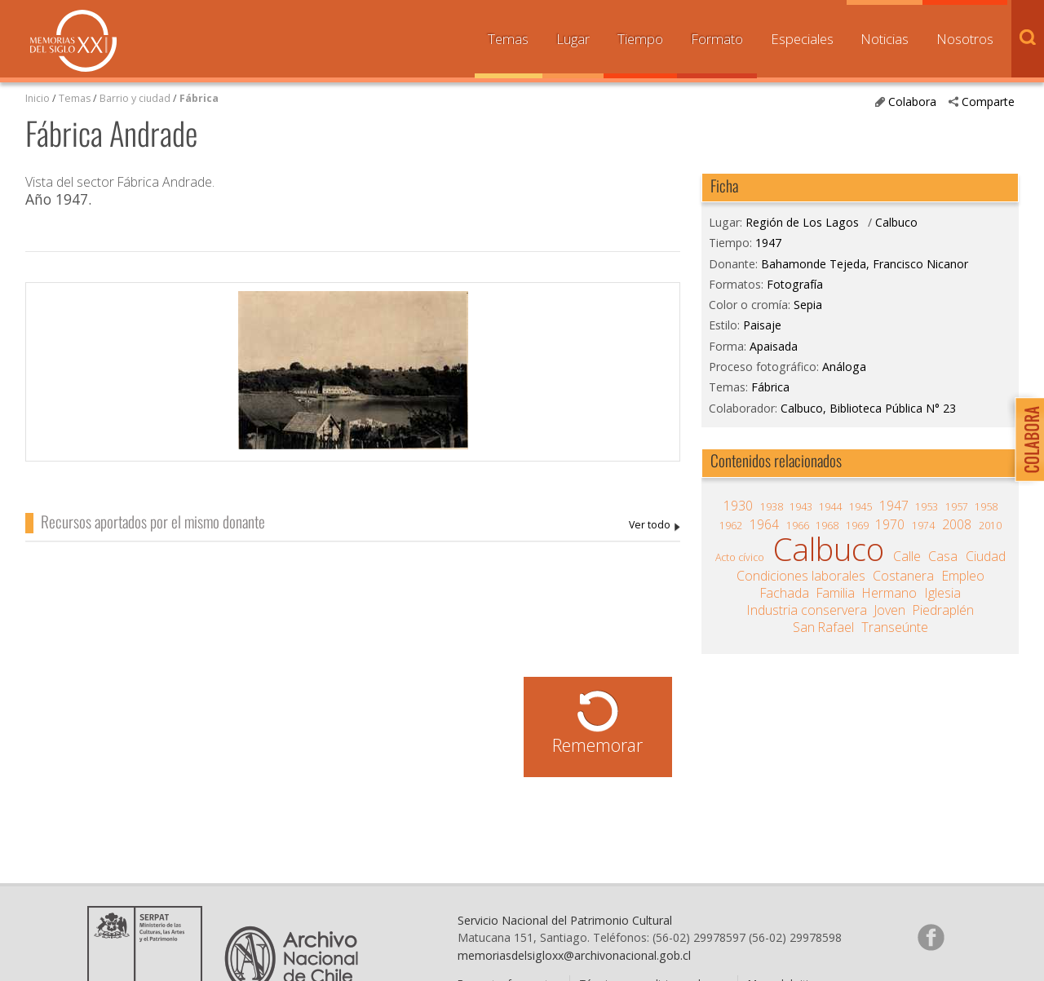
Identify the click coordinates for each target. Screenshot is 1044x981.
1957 (956, 507)
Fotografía (795, 284)
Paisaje (762, 325)
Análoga (844, 366)
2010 (990, 525)
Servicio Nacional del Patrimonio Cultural (565, 920)
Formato (717, 38)
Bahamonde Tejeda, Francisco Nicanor (654, 525)
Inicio (37, 98)
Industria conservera (807, 610)
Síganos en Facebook (930, 937)
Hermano (889, 593)
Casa (943, 556)
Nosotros (964, 38)
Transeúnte (894, 627)
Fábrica (199, 98)
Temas (508, 38)
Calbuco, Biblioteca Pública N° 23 (868, 408)
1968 (827, 525)
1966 (797, 525)
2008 (956, 524)
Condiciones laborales (801, 576)
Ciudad (986, 556)
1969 (857, 525)
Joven (889, 610)
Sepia (808, 304)
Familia (835, 593)
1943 (801, 507)
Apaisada (774, 346)
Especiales (802, 38)
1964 (764, 524)
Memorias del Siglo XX (73, 40)
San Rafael (823, 627)
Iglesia (943, 593)
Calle (907, 556)
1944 (830, 507)
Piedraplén (943, 610)
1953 (926, 507)
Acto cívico (739, 557)
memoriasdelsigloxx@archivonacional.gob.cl (574, 955)
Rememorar (597, 745)
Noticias (884, 38)
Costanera (903, 576)
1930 (738, 505)
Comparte (988, 101)
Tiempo (640, 38)
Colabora (912, 101)
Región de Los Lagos (802, 222)
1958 (986, 507)
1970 (890, 524)
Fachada (784, 593)
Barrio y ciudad (135, 98)
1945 (860, 507)
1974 (923, 525)
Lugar (573, 38)
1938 (771, 507)
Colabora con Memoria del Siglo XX (1025, 439)
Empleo (963, 576)
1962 (730, 525)
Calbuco (896, 222)
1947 (768, 242)
